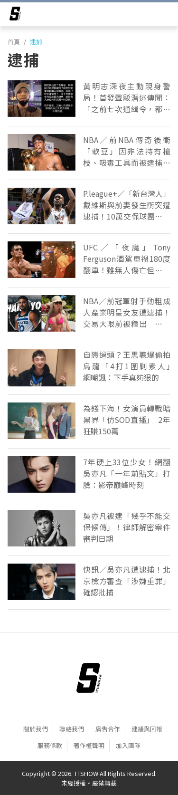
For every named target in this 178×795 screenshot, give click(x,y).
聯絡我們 (71, 728)
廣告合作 (107, 728)
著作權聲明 (89, 745)
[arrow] (15, 15)
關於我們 (35, 728)
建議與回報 (146, 728)
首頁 (14, 41)
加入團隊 (128, 745)
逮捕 (36, 41)
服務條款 (49, 745)
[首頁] (89, 677)
